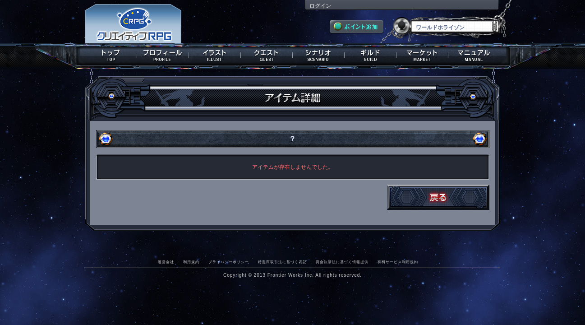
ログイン (320, 6)
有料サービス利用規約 (398, 262)
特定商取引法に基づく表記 (282, 262)
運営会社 (166, 262)
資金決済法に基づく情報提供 (342, 262)
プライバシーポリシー (228, 262)
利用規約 (191, 262)
